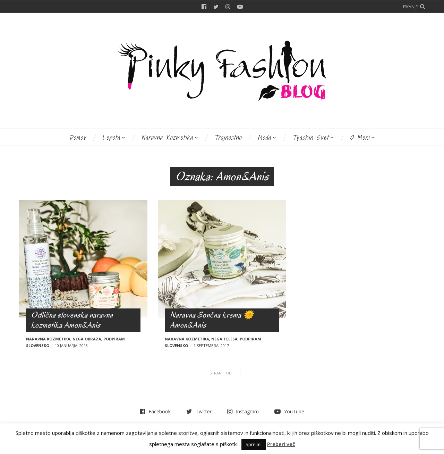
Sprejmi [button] (254, 444)
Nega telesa (224, 338)
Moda (264, 137)
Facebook (204, 6)
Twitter (216, 6)
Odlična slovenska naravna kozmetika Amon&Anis (72, 319)
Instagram (227, 6)
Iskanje (410, 7)
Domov (77, 137)
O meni (360, 137)
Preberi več (281, 443)
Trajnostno (228, 137)
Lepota (111, 137)
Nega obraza (86, 338)
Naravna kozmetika (167, 137)
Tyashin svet (310, 137)
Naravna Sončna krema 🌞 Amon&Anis (212, 319)
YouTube (240, 6)
